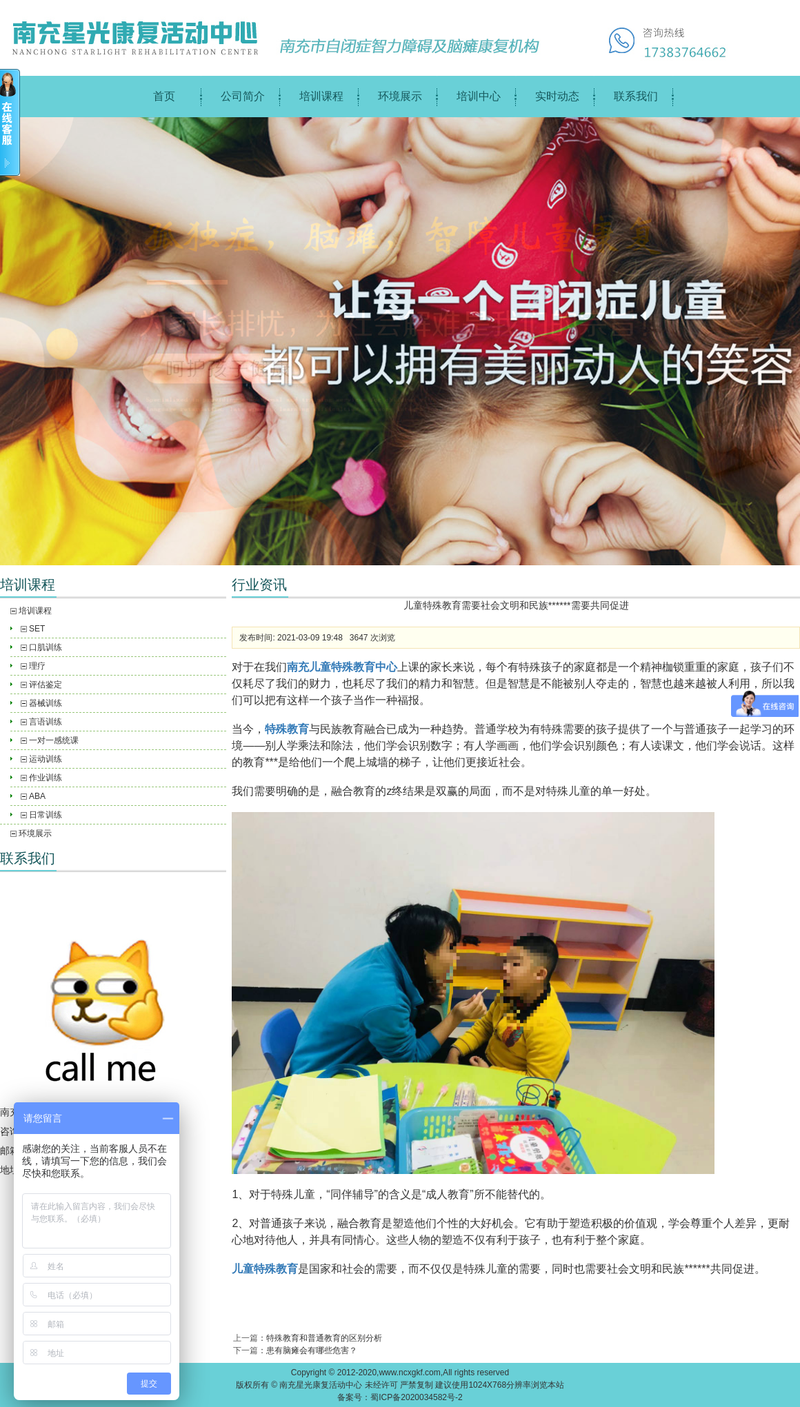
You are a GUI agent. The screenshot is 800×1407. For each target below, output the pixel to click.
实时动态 (557, 96)
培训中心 (479, 96)
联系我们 (636, 96)
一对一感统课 (54, 740)
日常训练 (45, 815)
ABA (37, 796)
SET (37, 629)
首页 (164, 96)
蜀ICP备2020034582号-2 (416, 1397)
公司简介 (243, 96)
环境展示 (400, 96)
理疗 (37, 666)
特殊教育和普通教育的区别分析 (324, 1338)
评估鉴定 (45, 684)
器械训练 (45, 703)
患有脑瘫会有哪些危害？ (311, 1350)
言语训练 (45, 722)
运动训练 (45, 759)
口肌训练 (45, 647)
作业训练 (45, 777)
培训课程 (321, 96)
